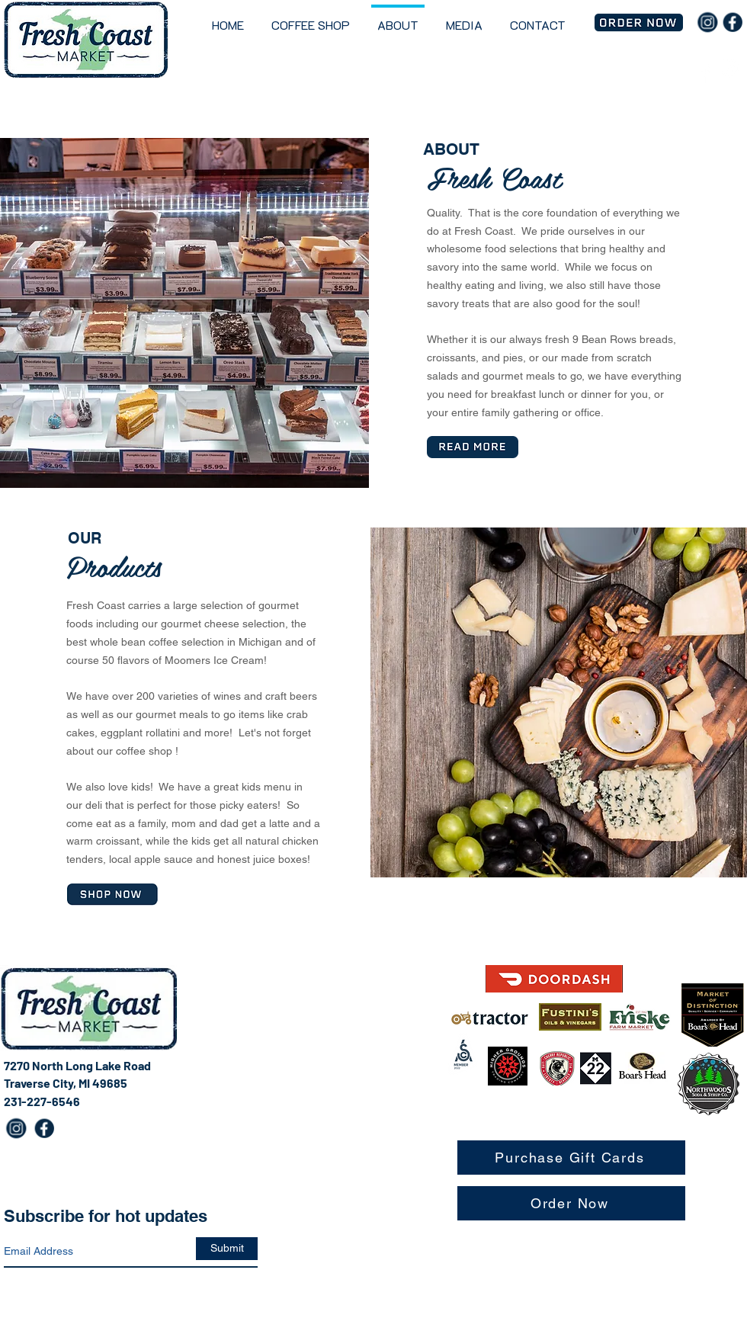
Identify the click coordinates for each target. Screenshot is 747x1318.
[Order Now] (571, 1203)
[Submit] (227, 1248)
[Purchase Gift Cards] (571, 1157)
